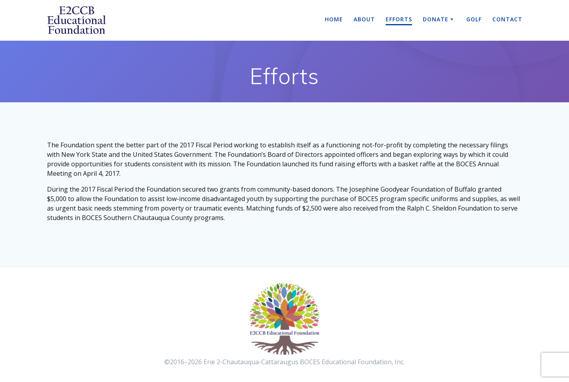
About (364, 19)
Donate (435, 19)
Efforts (399, 19)
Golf (474, 19)
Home (334, 19)
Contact (507, 19)
